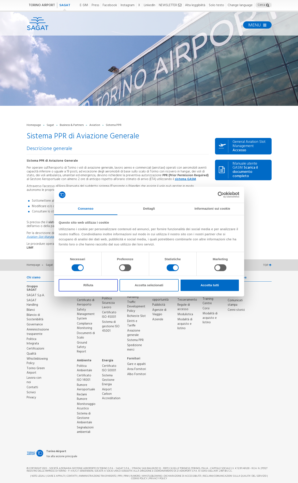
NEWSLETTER (170, 5)
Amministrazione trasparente (38, 332)
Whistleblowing (152, 476)
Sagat (51, 125)
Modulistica (185, 314)
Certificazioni (35, 348)
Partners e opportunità (160, 297)
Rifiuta (88, 285)
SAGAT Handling (32, 302)
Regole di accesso (183, 307)
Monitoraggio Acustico (86, 406)
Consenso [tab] (85, 209)
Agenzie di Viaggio (159, 312)
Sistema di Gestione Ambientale (84, 418)
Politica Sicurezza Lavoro (108, 303)
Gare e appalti (136, 364)
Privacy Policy (158, 478)
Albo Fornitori (136, 374)
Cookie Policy (139, 478)
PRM (126, 476)
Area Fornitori (136, 369)
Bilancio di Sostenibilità (35, 317)
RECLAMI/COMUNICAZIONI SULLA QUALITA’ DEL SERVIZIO (235, 476)
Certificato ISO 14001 (84, 378)
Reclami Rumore (82, 397)
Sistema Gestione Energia (108, 380)
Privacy (31, 397)
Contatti (32, 387)
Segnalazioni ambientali (85, 430)
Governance (35, 324)
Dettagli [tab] (149, 209)
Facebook (110, 5)
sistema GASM (185, 179)
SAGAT (64, 5)
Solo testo (216, 5)
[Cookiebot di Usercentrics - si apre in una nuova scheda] (220, 194)
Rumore (135, 476)
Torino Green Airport (36, 370)
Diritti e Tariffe (132, 323)
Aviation (95, 125)
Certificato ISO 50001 (109, 368)
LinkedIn (149, 5)
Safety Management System (86, 314)
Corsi (206, 308)
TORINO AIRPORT (42, 5)
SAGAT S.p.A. (36, 295)
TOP (267, 265)
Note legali (38, 476)
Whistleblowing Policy (37, 361)
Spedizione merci (134, 347)
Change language (240, 5)
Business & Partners (72, 125)
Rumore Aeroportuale (86, 387)
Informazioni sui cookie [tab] (212, 209)
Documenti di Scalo (86, 335)
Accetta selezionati (149, 285)
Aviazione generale (133, 333)
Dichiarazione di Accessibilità (182, 476)
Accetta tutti (210, 285)
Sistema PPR (135, 340)
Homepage (34, 125)
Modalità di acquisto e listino (184, 324)
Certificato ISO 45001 (109, 314)
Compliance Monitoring (84, 326)
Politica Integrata (33, 341)
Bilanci (31, 309)
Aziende (157, 319)
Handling (133, 297)
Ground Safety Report (82, 347)
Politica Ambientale (84, 368)
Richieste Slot (136, 316)
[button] (267, 5)
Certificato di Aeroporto (85, 302)
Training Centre (208, 301)
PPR (120, 476)
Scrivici (31, 392)
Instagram (128, 5)
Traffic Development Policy (136, 307)
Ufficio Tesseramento (187, 297)
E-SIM (84, 5)
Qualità (31, 353)
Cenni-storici (236, 309)
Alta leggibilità (195, 5)
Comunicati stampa (235, 302)
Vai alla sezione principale (61, 457)
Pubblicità (158, 304)
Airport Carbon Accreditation (111, 394)
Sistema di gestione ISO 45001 (111, 326)
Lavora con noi (34, 380)
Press (95, 5)
